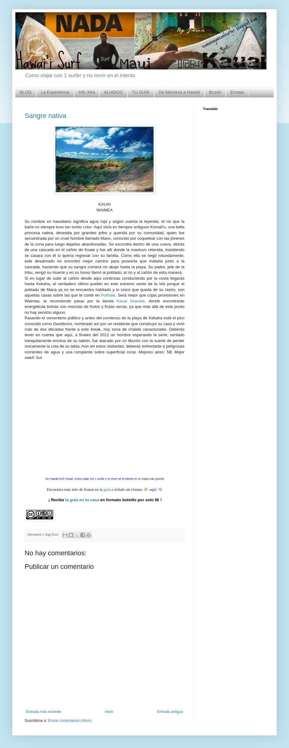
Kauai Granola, (131, 301)
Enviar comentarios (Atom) (70, 720)
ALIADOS (113, 92)
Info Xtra (87, 92)
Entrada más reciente (43, 712)
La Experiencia (55, 92)
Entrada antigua (170, 712)
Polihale (108, 295)
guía (107, 489)
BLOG (26, 92)
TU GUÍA (140, 92)
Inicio (109, 712)
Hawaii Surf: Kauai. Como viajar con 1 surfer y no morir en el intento (91, 478)
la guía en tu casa (82, 500)
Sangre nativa (45, 116)
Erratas (237, 92)
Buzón (215, 92)
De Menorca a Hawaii (179, 92)
